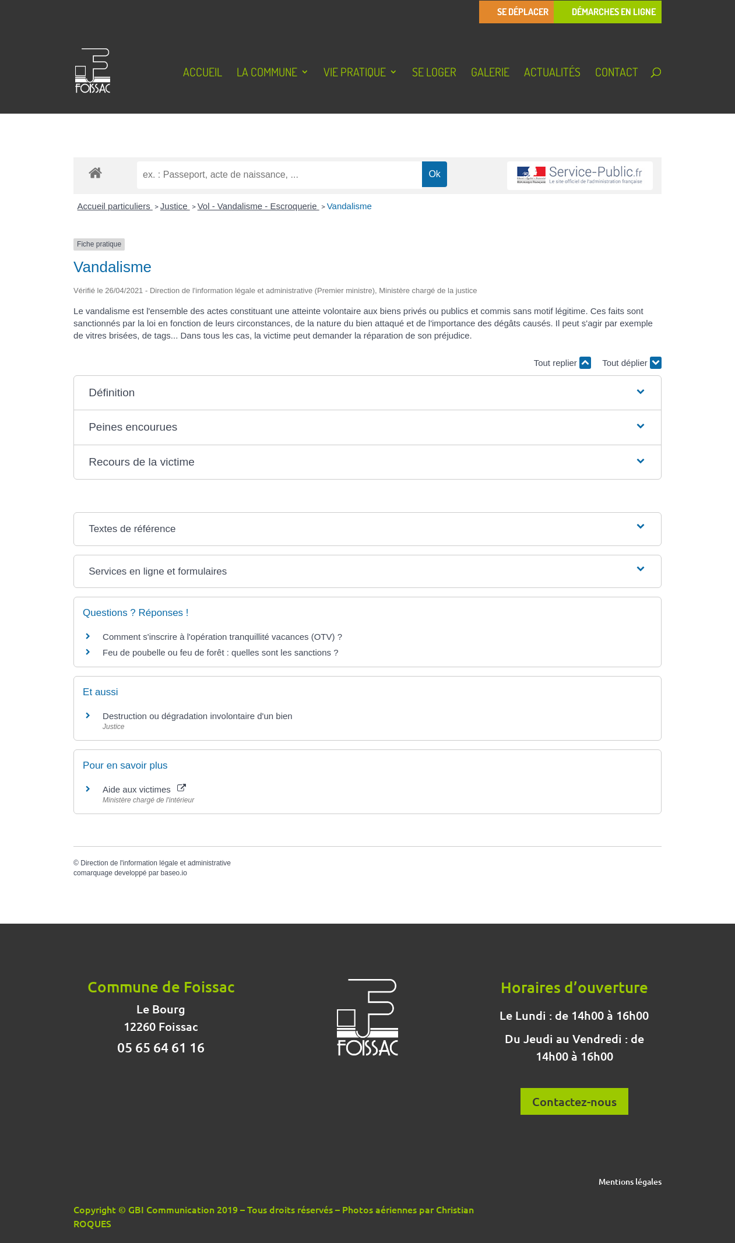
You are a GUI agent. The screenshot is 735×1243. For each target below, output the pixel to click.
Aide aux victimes (144, 789)
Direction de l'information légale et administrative (155, 863)
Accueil (202, 73)
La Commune (267, 73)
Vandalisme (349, 206)
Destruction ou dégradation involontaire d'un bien (198, 716)
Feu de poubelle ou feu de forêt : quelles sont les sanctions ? (220, 652)
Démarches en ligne (614, 11)
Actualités (552, 73)
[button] (367, 393)
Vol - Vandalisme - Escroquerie (258, 206)
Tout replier (562, 363)
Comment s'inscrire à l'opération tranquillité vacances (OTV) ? (222, 637)
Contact (616, 73)
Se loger (434, 73)
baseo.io (174, 873)
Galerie (490, 73)
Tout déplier (632, 363)
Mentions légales (630, 1182)
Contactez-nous (574, 1101)
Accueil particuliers (115, 206)
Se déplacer (522, 11)
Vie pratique (354, 73)
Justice (175, 206)
